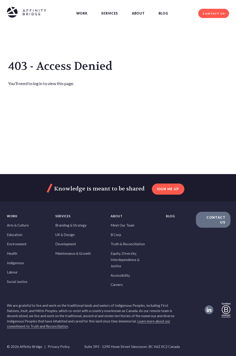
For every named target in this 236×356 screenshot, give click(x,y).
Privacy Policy (59, 346)
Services (109, 13)
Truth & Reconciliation (128, 244)
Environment (17, 244)
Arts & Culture (18, 225)
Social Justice (17, 281)
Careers (117, 284)
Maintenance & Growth (73, 253)
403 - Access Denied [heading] (60, 66)
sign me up (168, 189)
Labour (12, 272)
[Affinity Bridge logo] (26, 13)
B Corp (116, 235)
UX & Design (65, 235)
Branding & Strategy (71, 225)
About (138, 13)
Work (82, 13)
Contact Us (214, 13)
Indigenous (15, 263)
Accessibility (120, 275)
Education (14, 235)
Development (65, 244)
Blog (163, 13)
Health (12, 253)
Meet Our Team (122, 225)
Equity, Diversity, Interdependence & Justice (125, 259)
